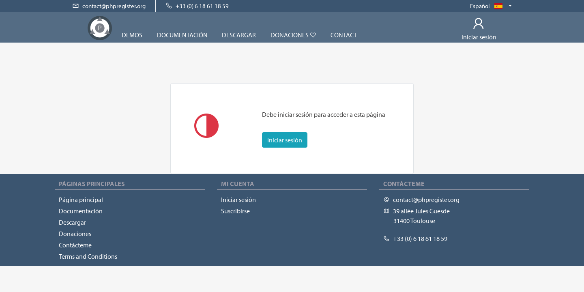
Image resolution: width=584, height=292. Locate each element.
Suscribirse (235, 211)
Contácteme (75, 245)
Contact (344, 35)
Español (488, 6)
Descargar (239, 35)
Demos (132, 35)
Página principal (81, 199)
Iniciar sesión (284, 140)
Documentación (182, 35)
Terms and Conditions (88, 256)
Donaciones (293, 35)
